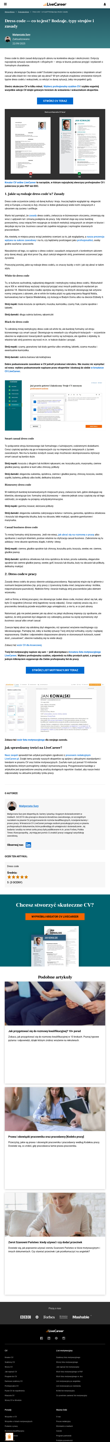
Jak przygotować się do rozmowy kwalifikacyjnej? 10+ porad (44, 1031)
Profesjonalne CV (12, 1386)
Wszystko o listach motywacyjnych (18, 1421)
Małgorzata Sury (21, 34)
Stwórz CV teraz (55, 100)
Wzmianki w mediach (64, 1426)
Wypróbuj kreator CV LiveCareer (55, 916)
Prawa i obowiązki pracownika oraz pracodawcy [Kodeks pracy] (46, 1136)
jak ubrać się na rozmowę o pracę (76, 534)
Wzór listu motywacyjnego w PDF (69, 1372)
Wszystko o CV (11, 1417)
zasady (33, 215)
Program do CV (11, 1376)
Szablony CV (10, 1362)
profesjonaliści (85, 240)
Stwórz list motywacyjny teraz (55, 670)
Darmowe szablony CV (14, 1381)
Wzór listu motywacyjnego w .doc (69, 1376)
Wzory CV (9, 1367)
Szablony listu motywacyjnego (68, 1357)
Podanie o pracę (11, 1426)
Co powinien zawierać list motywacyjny (71, 1395)
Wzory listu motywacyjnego (67, 1362)
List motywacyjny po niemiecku (68, 1386)
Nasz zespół (11, 755)
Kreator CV (9, 1357)
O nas (58, 1417)
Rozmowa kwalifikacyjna (14, 1431)
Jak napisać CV (11, 1372)
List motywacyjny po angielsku (68, 1381)
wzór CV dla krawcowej (29, 645)
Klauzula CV (9, 1395)
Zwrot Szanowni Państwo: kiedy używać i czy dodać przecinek (45, 1242)
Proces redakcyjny (63, 1421)
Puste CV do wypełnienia (15, 1391)
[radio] (26, 877)
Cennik (59, 1431)
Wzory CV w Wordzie (13, 1400)
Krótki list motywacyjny (65, 1391)
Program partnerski (63, 1436)
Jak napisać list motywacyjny (67, 1367)
